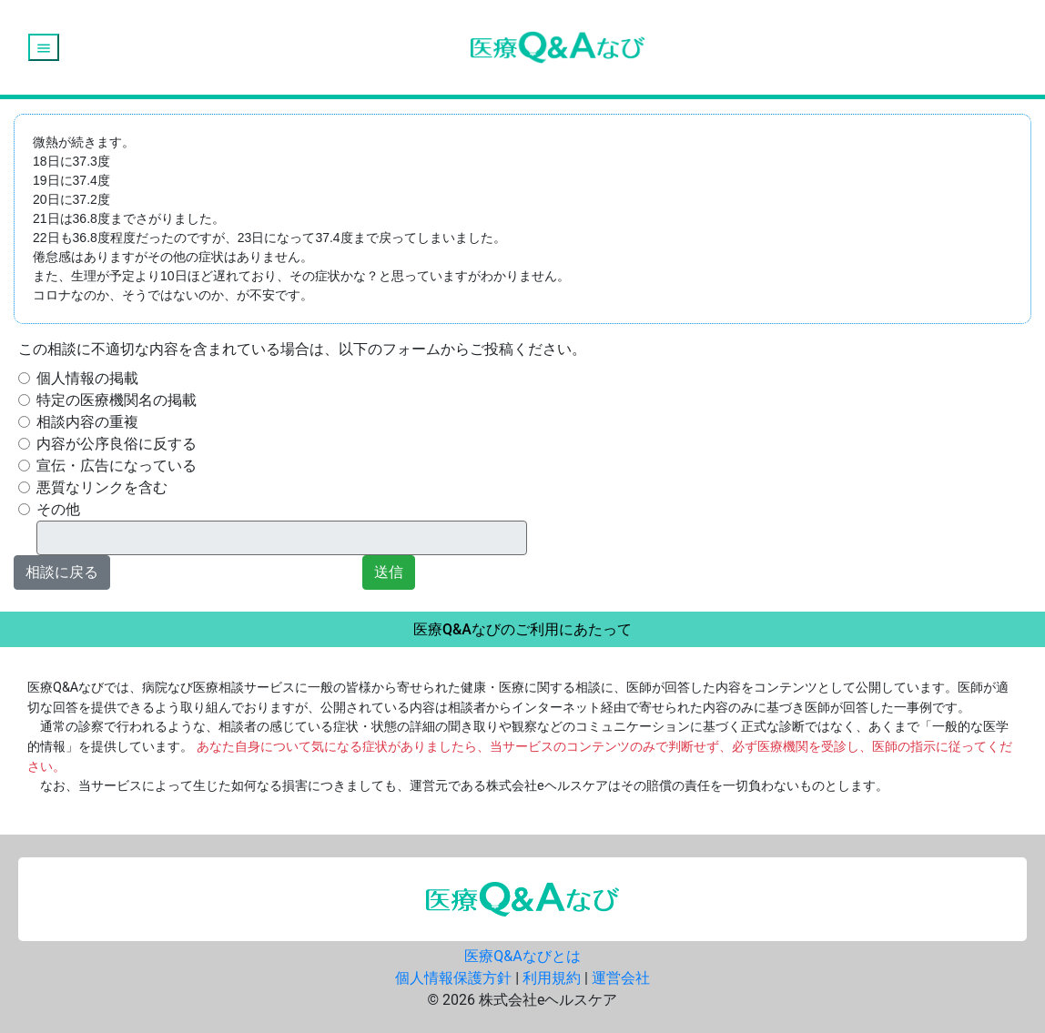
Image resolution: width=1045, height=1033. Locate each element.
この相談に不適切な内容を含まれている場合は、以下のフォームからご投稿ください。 (302, 349)
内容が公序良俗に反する (116, 443)
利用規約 (551, 978)
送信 (388, 572)
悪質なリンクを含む (101, 487)
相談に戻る (61, 572)
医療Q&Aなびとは (522, 956)
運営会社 (621, 978)
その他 (58, 509)
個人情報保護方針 (453, 978)
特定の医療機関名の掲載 (116, 400)
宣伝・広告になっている (116, 465)
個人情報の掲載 (87, 378)
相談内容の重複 (87, 421)
